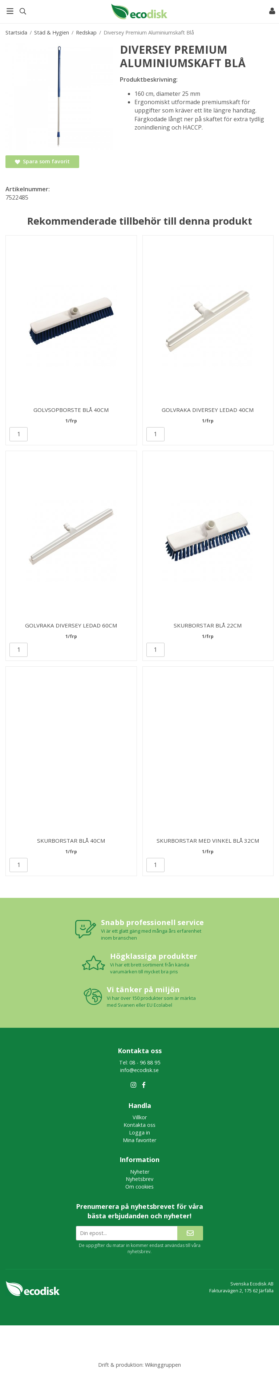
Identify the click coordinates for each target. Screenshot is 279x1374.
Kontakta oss (139, 1124)
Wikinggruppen (163, 1364)
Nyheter (139, 1171)
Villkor (140, 1117)
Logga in (139, 1132)
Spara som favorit (42, 161)
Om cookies (139, 1186)
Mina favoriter (139, 1140)
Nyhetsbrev (139, 1178)
